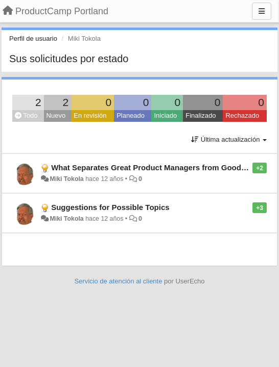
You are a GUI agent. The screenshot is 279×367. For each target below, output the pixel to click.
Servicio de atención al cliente (119, 281)
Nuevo (56, 115)
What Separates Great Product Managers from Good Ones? (159, 167)
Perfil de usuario (33, 38)
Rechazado (242, 115)
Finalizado (200, 115)
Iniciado (165, 115)
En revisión (90, 115)
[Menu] (261, 11)
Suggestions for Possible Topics (110, 207)
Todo (26, 115)
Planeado (131, 115)
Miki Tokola (66, 178)
